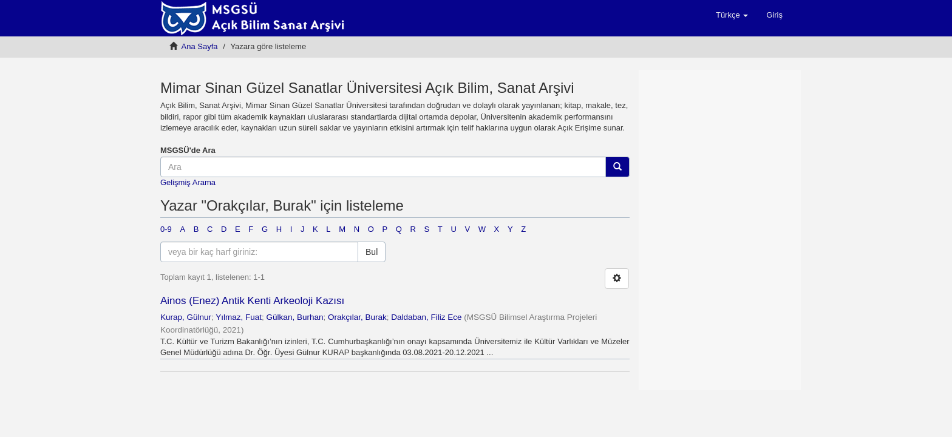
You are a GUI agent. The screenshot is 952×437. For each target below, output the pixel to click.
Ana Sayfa (200, 46)
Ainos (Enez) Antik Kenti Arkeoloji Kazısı (252, 301)
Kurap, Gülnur (185, 317)
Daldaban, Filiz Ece (426, 317)
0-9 (166, 229)
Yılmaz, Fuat (239, 317)
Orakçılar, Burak (357, 317)
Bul (371, 252)
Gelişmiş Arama (188, 182)
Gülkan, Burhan (295, 317)
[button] (732, 15)
